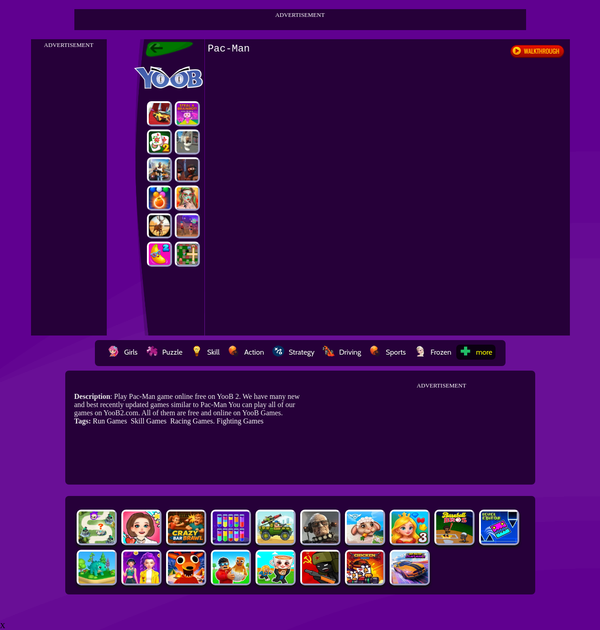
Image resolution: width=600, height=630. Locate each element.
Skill (205, 352)
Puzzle (164, 352)
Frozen (433, 352)
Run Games (110, 421)
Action (246, 352)
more (475, 352)
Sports (387, 352)
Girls (123, 352)
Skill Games (148, 421)
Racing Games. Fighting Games (216, 421)
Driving (342, 352)
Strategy (293, 352)
